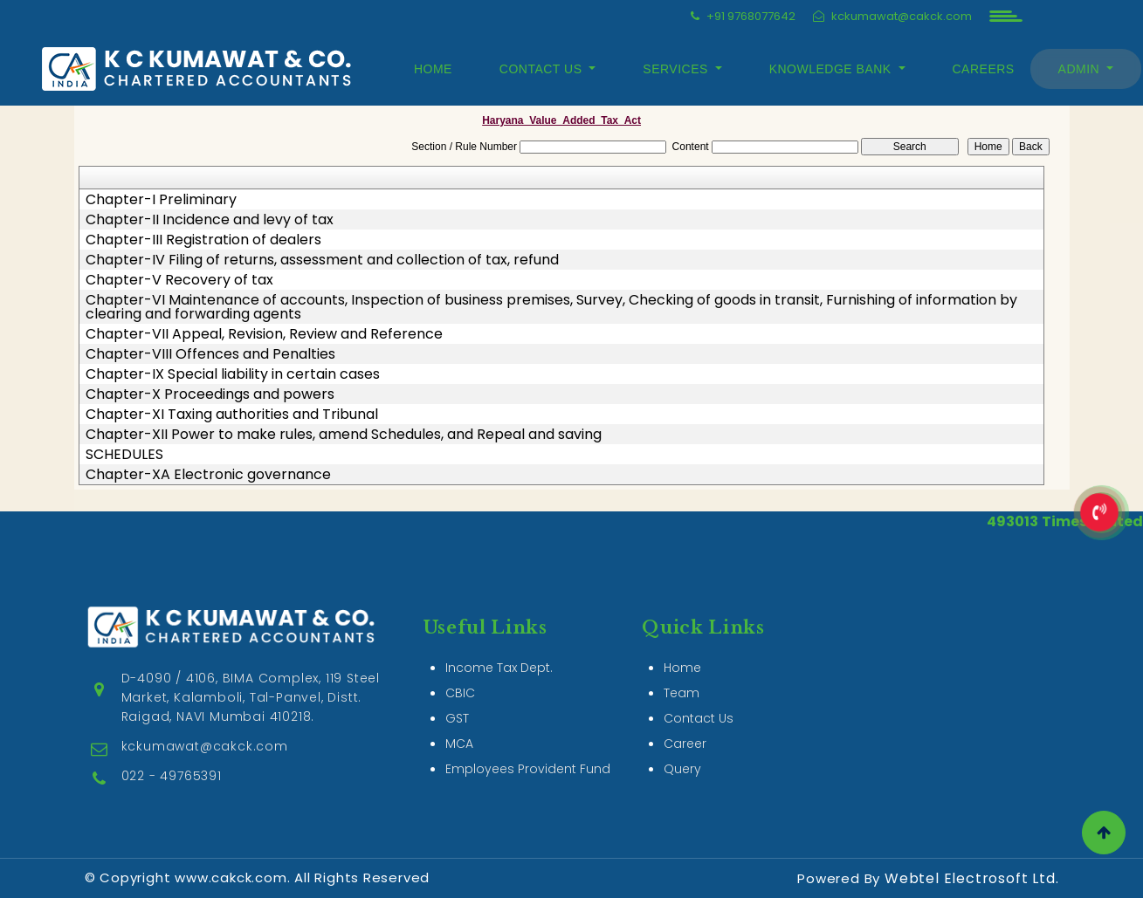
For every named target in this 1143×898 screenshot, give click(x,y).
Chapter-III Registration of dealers (203, 240)
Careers (984, 69)
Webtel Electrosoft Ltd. (971, 878)
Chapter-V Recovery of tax (179, 280)
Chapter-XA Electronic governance (208, 475)
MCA (459, 723)
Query (682, 748)
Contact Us (698, 698)
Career (685, 723)
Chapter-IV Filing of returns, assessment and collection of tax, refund (322, 260)
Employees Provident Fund (527, 748)
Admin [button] (1081, 69)
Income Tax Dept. (499, 647)
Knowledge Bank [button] (832, 69)
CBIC (460, 673)
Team (681, 673)
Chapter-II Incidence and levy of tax (210, 220)
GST (457, 698)
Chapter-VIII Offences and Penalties (210, 354)
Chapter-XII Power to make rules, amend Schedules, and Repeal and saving (344, 435)
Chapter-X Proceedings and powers (210, 394)
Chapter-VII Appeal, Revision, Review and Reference (264, 334)
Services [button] (677, 69)
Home (433, 69)
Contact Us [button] (542, 69)
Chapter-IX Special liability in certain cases (233, 374)
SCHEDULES (124, 455)
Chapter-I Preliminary (161, 200)
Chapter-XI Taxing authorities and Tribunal (232, 415)
